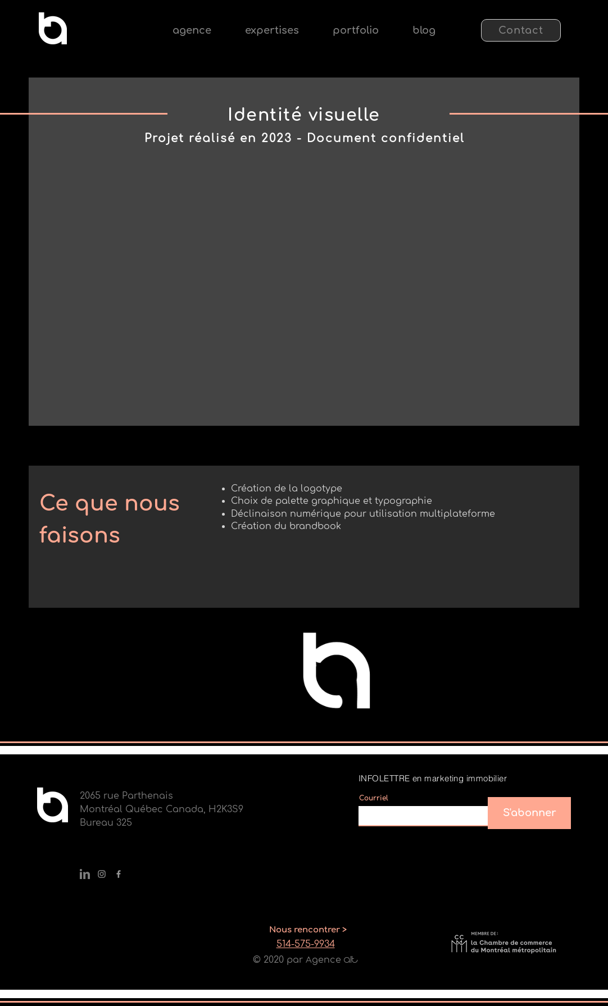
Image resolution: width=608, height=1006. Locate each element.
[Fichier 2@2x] (85, 874)
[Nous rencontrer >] (308, 929)
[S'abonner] (529, 813)
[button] (272, 30)
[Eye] (52, 28)
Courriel (373, 798)
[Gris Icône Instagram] (102, 874)
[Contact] (521, 30)
